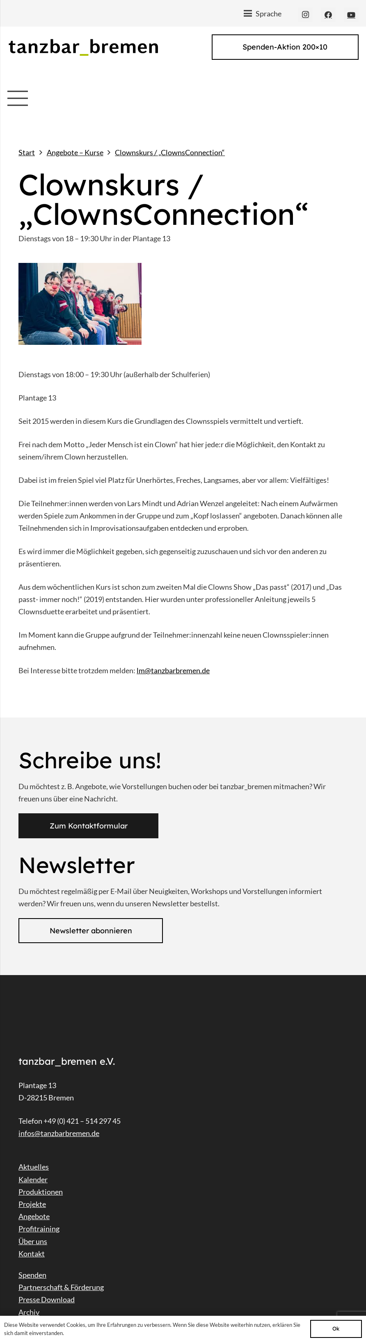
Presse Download (46, 1299)
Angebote (34, 1216)
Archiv (28, 1312)
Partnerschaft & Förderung (61, 1287)
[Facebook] (328, 14)
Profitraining (38, 1228)
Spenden (32, 1274)
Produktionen (40, 1191)
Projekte (32, 1203)
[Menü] (263, 13)
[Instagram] (305, 14)
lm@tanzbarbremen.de (173, 670)
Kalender (33, 1179)
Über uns (32, 1241)
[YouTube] (351, 14)
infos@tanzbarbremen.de (58, 1133)
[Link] (83, 47)
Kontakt (31, 1253)
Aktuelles (33, 1166)
